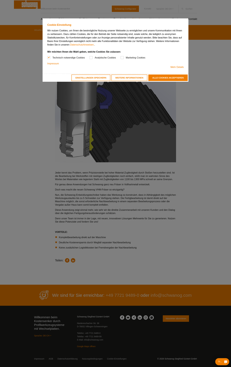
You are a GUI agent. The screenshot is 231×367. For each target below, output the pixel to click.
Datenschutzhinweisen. (82, 44)
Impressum (53, 63)
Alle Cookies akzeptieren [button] (168, 78)
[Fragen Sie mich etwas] (225, 361)
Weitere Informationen (129, 78)
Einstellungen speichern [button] (90, 78)
